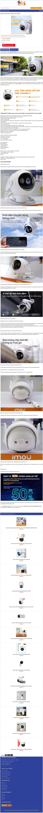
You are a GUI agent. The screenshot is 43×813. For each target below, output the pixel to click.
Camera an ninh (4, 782)
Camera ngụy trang (4, 785)
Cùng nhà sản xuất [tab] (14, 49)
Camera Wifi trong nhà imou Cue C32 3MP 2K (21, 670)
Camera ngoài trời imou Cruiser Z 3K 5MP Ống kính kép (21, 749)
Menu (40, 10)
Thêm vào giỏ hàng (8, 45)
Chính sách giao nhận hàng (5, 773)
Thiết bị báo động (4, 789)
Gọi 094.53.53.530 (5, 10)
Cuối (12, 755)
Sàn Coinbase (4, 798)
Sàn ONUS (3, 795)
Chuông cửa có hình (4, 786)
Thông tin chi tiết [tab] (4, 49)
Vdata (2, 799)
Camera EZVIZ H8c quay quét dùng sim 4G (21, 717)
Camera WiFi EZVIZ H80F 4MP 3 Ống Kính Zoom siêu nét (21, 686)
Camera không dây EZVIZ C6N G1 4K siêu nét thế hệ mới (21, 638)
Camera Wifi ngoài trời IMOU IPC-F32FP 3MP (21, 559)
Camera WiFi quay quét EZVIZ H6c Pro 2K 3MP (21, 733)
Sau (9, 755)
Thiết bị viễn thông (4, 788)
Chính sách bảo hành (5, 776)
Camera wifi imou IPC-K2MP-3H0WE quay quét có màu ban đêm (21, 606)
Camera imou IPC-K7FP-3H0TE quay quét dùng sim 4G (21, 543)
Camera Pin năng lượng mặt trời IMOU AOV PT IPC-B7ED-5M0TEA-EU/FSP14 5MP (21, 527)
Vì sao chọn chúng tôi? (5, 770)
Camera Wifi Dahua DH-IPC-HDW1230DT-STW (21, 654)
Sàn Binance (3, 794)
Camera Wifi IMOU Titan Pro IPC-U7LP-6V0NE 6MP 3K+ (21, 575)
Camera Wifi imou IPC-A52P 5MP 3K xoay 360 (21, 701)
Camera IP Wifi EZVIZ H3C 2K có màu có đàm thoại (21, 622)
